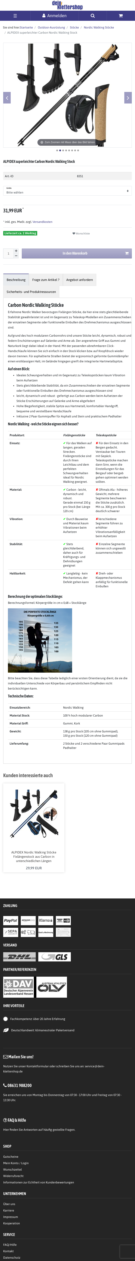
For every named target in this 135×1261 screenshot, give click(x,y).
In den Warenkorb (96, 253)
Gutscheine (10, 1156)
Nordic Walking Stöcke (98, 27)
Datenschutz (11, 1257)
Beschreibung (16, 280)
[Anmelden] (55, 15)
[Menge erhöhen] (16, 251)
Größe (9, 188)
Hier (6, 1129)
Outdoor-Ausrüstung (51, 27)
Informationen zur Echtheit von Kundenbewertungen (38, 1182)
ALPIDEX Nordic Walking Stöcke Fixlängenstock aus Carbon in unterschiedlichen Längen (33, 856)
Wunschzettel (12, 1169)
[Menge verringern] (16, 255)
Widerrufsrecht (13, 1176)
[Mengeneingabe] (8, 253)
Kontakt (8, 1251)
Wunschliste (81, 233)
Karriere (8, 1210)
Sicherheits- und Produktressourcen (31, 292)
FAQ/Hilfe (10, 1244)
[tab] (16, 280)
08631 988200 (19, 1085)
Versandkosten (42, 221)
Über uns (9, 1204)
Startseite (26, 27)
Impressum (10, 1217)
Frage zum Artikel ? (45, 280)
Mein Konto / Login (16, 1163)
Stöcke (74, 27)
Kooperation (11, 1223)
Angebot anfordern (79, 280)
